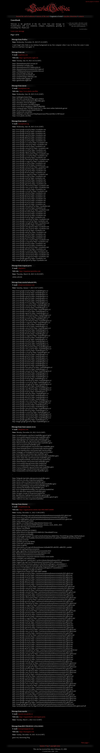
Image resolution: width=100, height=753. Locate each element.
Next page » (85, 743)
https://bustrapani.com (26, 732)
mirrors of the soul (43, 16)
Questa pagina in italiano (92, 1)
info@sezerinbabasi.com (26, 285)
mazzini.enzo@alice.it (25, 714)
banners (42, 746)
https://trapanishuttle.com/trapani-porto (32, 717)
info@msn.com (23, 429)
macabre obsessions (70, 16)
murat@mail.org (23, 124)
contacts (81, 16)
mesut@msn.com (24, 88)
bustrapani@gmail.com (26, 729)
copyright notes (55, 746)
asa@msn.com (23, 55)
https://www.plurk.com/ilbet (28, 91)
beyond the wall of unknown (25, 16)
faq (47, 746)
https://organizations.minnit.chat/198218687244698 (36, 510)
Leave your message (17, 31)
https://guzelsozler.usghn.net (28, 58)
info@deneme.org (24, 507)
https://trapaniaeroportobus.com (29, 271)
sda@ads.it (21, 268)
